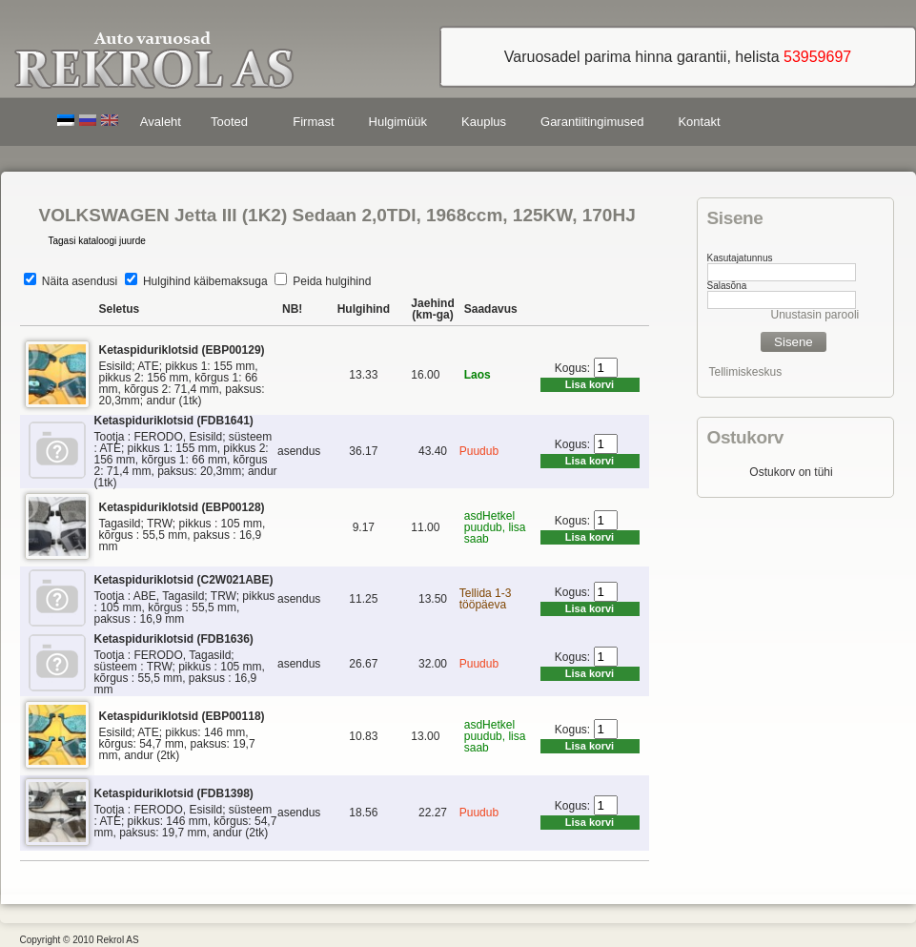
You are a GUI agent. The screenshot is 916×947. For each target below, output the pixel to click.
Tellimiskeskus (746, 372)
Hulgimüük (398, 121)
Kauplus (483, 121)
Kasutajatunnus (740, 258)
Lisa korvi (589, 384)
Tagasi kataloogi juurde (97, 241)
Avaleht (160, 121)
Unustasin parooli (815, 314)
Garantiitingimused (591, 121)
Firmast (313, 121)
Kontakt (699, 121)
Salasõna (727, 285)
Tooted (232, 124)
